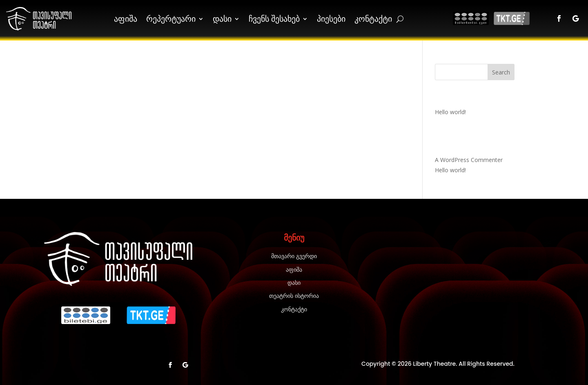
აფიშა (125, 18)
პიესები (331, 18)
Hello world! (450, 112)
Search (501, 72)
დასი (222, 18)
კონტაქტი (373, 18)
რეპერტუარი (171, 18)
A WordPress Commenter (469, 160)
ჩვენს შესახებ (274, 18)
